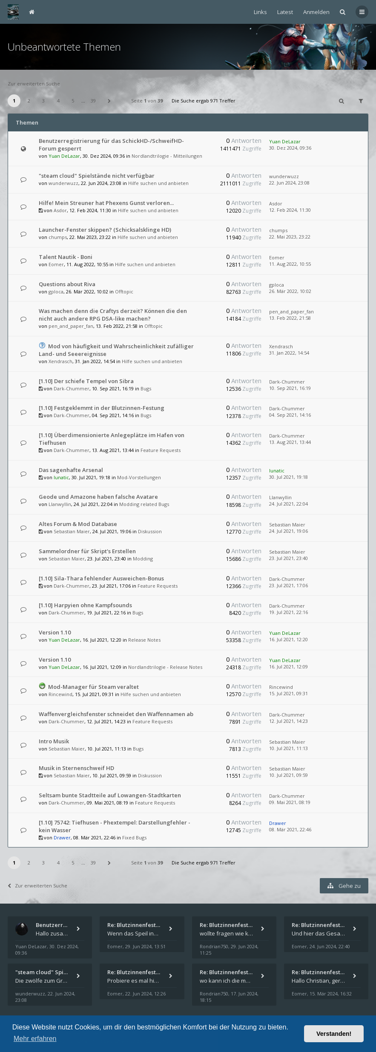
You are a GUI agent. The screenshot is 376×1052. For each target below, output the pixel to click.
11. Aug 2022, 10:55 (290, 264)
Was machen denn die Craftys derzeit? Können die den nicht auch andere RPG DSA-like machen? (113, 314)
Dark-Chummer (71, 388)
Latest (285, 12)
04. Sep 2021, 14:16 (290, 415)
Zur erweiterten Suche (34, 83)
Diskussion (150, 531)
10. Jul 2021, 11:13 (288, 748)
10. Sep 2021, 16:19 (290, 388)
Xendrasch (60, 361)
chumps (58, 237)
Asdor (60, 210)
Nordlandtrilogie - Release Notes (165, 667)
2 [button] (29, 100)
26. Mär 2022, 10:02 (290, 291)
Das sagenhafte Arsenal (71, 470)
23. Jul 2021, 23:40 (288, 558)
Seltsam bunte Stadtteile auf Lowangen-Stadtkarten (110, 795)
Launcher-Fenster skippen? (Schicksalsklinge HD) (105, 229)
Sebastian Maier (72, 531)
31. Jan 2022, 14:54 (289, 353)
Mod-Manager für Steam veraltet (93, 687)
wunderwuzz (63, 183)
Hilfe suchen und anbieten (158, 183)
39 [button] (93, 100)
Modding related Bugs (144, 504)
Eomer (56, 264)
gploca (56, 291)
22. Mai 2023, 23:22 (289, 236)
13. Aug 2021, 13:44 (290, 442)
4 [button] (58, 100)
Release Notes (144, 640)
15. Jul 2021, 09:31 (288, 693)
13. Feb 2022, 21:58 (290, 318)
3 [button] (43, 100)
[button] (109, 100)
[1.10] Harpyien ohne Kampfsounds (85, 605)
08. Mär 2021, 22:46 (290, 829)
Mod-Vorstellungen (139, 477)
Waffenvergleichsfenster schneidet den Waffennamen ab (116, 714)
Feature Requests (161, 450)
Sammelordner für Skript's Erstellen (87, 551)
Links (260, 12)
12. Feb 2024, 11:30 (290, 210)
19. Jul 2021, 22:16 (288, 612)
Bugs (146, 388)
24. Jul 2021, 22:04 (288, 503)
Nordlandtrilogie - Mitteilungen (167, 156)
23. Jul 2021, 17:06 (288, 585)
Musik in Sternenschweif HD (76, 768)
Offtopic (124, 291)
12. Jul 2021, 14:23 (288, 721)
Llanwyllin (60, 504)
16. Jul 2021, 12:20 (288, 639)
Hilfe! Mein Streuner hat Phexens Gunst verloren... (106, 203)
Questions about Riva (67, 284)
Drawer (62, 837)
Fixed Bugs (134, 837)
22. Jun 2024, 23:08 (289, 182)
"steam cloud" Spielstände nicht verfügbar (97, 175)
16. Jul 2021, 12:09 (288, 666)
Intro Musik (54, 741)
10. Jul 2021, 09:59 (288, 775)
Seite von (147, 100)
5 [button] (73, 100)
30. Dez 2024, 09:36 (290, 148)
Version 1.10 (55, 632)
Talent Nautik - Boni (65, 257)
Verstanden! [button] (333, 1033)
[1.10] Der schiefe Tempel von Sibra (86, 381)
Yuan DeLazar (64, 156)
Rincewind (60, 694)
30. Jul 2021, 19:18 (288, 477)
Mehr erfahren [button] (35, 1038)
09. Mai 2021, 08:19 (289, 802)
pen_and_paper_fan (71, 326)
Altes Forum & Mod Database (78, 524)
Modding (143, 558)
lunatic (61, 477)
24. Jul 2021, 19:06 (288, 531)
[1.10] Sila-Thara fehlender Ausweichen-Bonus (101, 578)
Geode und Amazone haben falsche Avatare (98, 496)
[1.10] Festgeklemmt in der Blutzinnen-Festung (101, 408)
